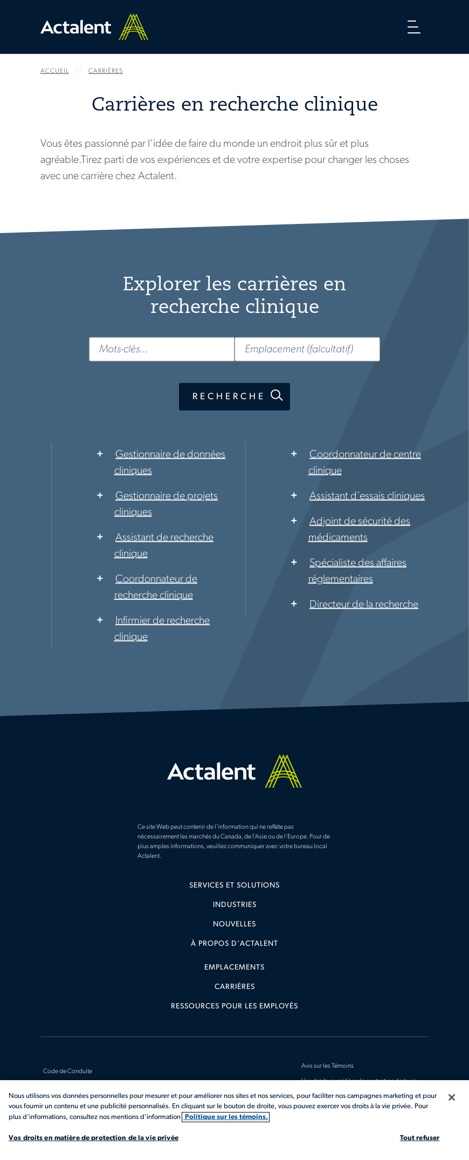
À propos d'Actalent (234, 944)
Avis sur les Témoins (327, 1066)
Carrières (235, 987)
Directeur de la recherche (363, 604)
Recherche (229, 396)
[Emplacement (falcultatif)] (307, 349)
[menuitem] (234, 889)
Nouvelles (234, 924)
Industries (235, 905)
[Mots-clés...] (162, 349)
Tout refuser (420, 1138)
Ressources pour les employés (234, 1006)
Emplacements (234, 968)
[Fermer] (452, 1097)
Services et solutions (234, 886)
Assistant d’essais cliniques (367, 495)
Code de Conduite (67, 1071)
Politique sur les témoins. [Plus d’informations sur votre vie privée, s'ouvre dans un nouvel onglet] (225, 1117)
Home (94, 26)
